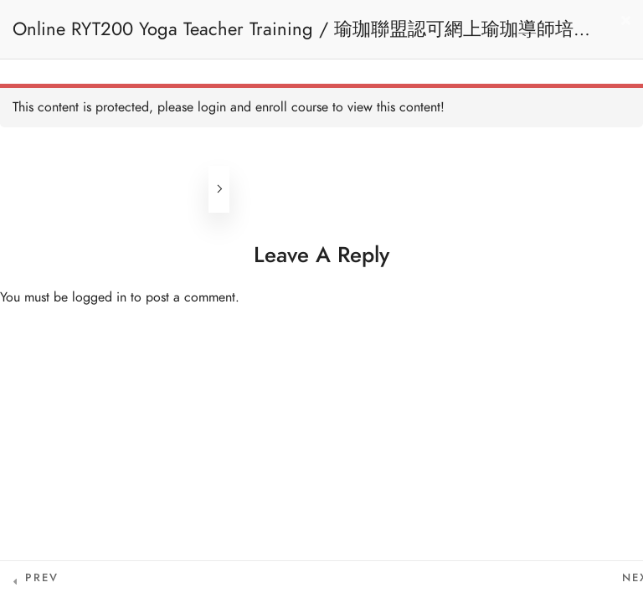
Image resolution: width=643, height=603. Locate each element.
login (212, 107)
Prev (42, 577)
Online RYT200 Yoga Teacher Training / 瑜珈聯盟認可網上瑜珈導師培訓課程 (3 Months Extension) (302, 37)
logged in (99, 297)
